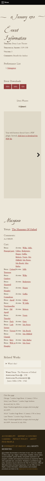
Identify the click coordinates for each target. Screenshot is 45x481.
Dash (12, 327)
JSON (7, 86)
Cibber (18, 256)
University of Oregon (15, 452)
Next (37, 160)
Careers (6, 444)
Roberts (18, 263)
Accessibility (8, 442)
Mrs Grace (26, 349)
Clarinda (7, 342)
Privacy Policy (20, 444)
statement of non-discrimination (28, 474)
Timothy (7, 324)
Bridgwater (26, 256)
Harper (18, 259)
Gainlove (7, 284)
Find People (8, 447)
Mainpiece (11, 68)
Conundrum (8, 303)
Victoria (12, 336)
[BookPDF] (22, 160)
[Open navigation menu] (2, 2)
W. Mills (26, 309)
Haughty (7, 296)
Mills (30, 253)
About (33, 444)
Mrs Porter (27, 266)
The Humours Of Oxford (24, 235)
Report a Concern (27, 442)
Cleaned (15, 112)
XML (15, 86)
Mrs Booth (20, 269)
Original (28, 107)
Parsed (28, 112)
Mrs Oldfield (27, 339)
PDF (15, 107)
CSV (23, 86)
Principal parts (9, 256)
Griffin (24, 259)
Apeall (12, 306)
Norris (24, 263)
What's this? (12, 369)
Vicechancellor (9, 312)
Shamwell (7, 290)
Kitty (11, 345)
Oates (25, 327)
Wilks (25, 253)
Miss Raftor (27, 345)
